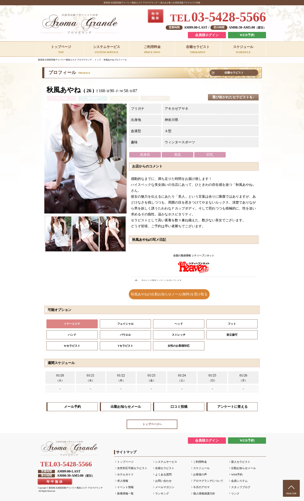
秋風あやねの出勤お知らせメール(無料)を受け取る (169, 294)
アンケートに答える (232, 406)
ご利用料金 (200, 461)
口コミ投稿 (179, 406)
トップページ (125, 461)
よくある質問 (163, 474)
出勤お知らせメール (126, 406)
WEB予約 (247, 35)
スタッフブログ (240, 487)
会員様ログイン (207, 35)
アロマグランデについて (208, 480)
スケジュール (201, 468)
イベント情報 (125, 487)
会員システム (239, 480)
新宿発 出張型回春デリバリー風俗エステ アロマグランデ (65, 60)
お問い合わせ (163, 480)
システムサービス (166, 461)
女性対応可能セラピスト (132, 468)
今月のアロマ (201, 487)
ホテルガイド (125, 474)
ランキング (162, 493)
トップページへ (152, 424)
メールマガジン (164, 487)
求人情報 (122, 480)
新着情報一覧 (125, 493)
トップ (98, 60)
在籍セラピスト (234, 72)
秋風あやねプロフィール (115, 60)
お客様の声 (200, 474)
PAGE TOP (291, 493)
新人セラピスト (240, 461)
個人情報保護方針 (204, 493)
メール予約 (72, 406)
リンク (235, 493)
